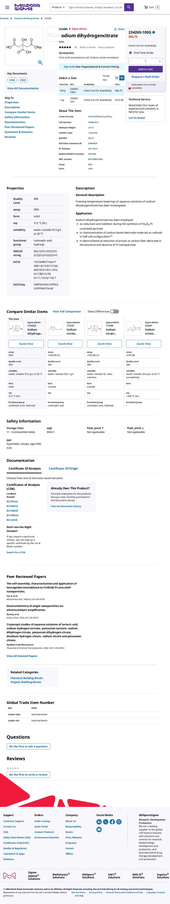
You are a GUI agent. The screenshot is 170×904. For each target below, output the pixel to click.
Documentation (15, 122)
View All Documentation (23, 88)
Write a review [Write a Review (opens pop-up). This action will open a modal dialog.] (88, 47)
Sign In (68, 66)
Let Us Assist (137, 117)
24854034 (92, 143)
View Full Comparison (67, 311)
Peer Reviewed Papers (19, 127)
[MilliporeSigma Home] (27, 7)
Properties (12, 102)
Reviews (10, 137)
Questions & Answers (19, 132)
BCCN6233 (12, 506)
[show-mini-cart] (152, 7)
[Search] (129, 7)
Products (4, 18)
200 (36, 199)
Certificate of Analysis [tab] (25, 468)
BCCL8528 (12, 519)
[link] (17, 821)
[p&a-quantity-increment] (160, 61)
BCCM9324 (12, 515)
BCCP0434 (12, 501)
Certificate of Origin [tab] (63, 468)
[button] (145, 52)
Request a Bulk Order (145, 76)
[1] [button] (111, 236)
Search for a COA (16, 552)
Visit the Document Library (66, 506)
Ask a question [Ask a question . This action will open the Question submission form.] (106, 47)
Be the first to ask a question (28, 746)
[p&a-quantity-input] (145, 61)
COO (23, 80)
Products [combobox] (57, 7)
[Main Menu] (7, 7)
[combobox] (92, 7)
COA (12, 80)
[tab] (7, 18)
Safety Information (17, 117)
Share (119, 29)
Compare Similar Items (20, 112)
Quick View (26, 344)
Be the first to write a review (29, 775)
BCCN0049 (12, 510)
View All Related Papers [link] (22, 656)
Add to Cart (145, 69)
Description (12, 107)
